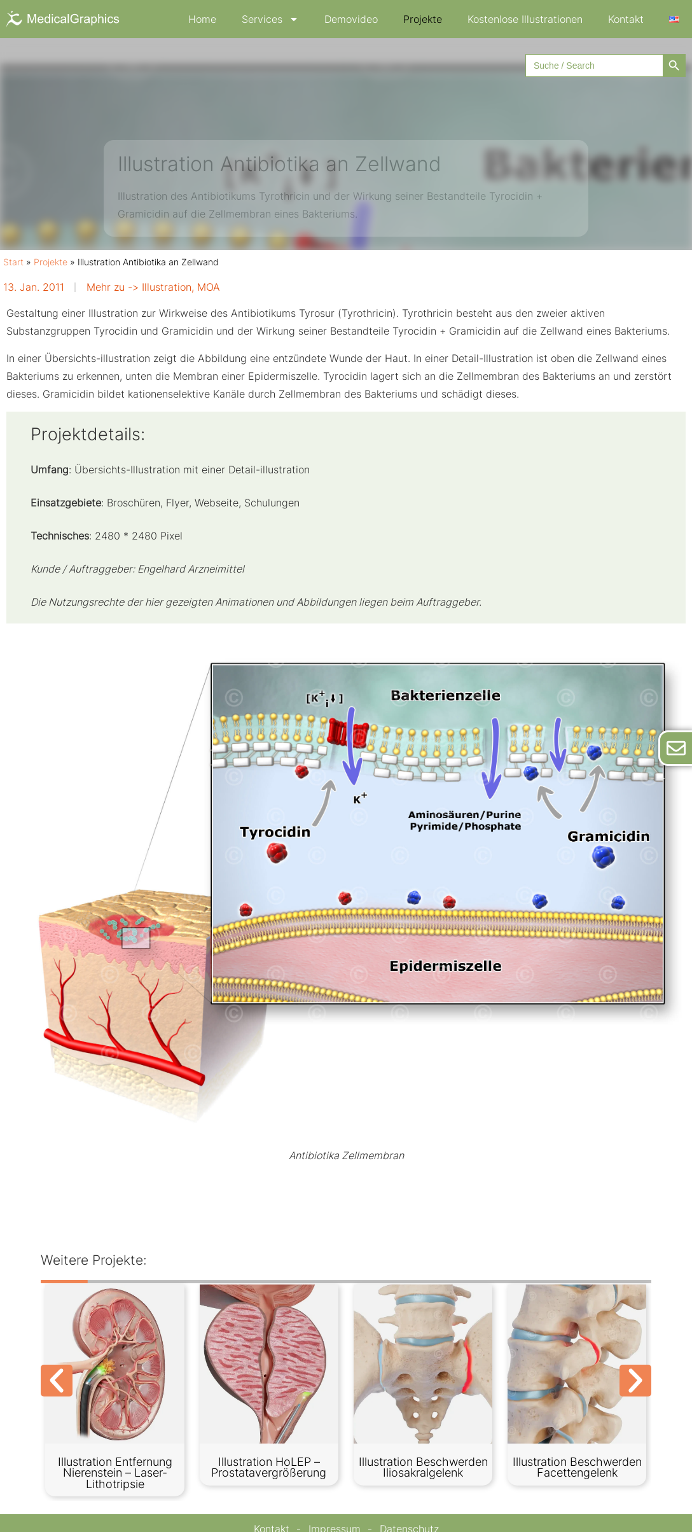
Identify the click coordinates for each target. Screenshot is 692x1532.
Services (270, 19)
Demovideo (351, 19)
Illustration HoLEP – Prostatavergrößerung (268, 1467)
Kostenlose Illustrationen (525, 19)
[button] (57, 1380)
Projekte (422, 19)
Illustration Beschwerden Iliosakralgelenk (423, 1467)
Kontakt (626, 19)
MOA (208, 287)
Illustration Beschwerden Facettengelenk (577, 1467)
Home (202, 19)
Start (13, 262)
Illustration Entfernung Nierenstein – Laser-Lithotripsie (115, 1473)
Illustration (166, 287)
